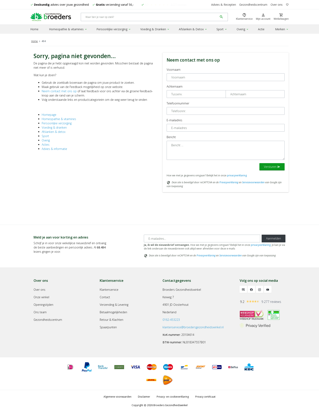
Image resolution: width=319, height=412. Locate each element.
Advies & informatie (54, 149)
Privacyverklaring (228, 182)
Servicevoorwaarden (253, 182)
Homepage (49, 115)
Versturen (272, 167)
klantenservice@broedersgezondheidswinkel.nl (193, 327)
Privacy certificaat (205, 396)
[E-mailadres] (202, 238)
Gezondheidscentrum (253, 5)
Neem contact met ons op (59, 91)
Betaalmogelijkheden (113, 312)
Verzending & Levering (114, 305)
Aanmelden (273, 238)
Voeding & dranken (54, 127)
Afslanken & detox (54, 132)
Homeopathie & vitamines (68, 29)
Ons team (40, 312)
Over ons (277, 5)
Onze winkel (41, 297)
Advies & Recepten (223, 5)
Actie (261, 29)
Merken (282, 29)
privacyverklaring (237, 175)
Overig (243, 29)
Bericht (171, 137)
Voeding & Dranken (155, 29)
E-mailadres (174, 120)
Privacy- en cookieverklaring (173, 396)
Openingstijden (43, 305)
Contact (105, 297)
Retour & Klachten (111, 320)
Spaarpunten (108, 327)
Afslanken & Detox (193, 29)
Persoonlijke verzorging (113, 29)
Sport (221, 29)
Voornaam (173, 70)
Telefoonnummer (178, 103)
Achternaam (174, 86)
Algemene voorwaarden (117, 396)
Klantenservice (109, 290)
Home (34, 29)
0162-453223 (171, 320)
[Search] (149, 17)
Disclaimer (144, 396)
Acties (45, 144)
